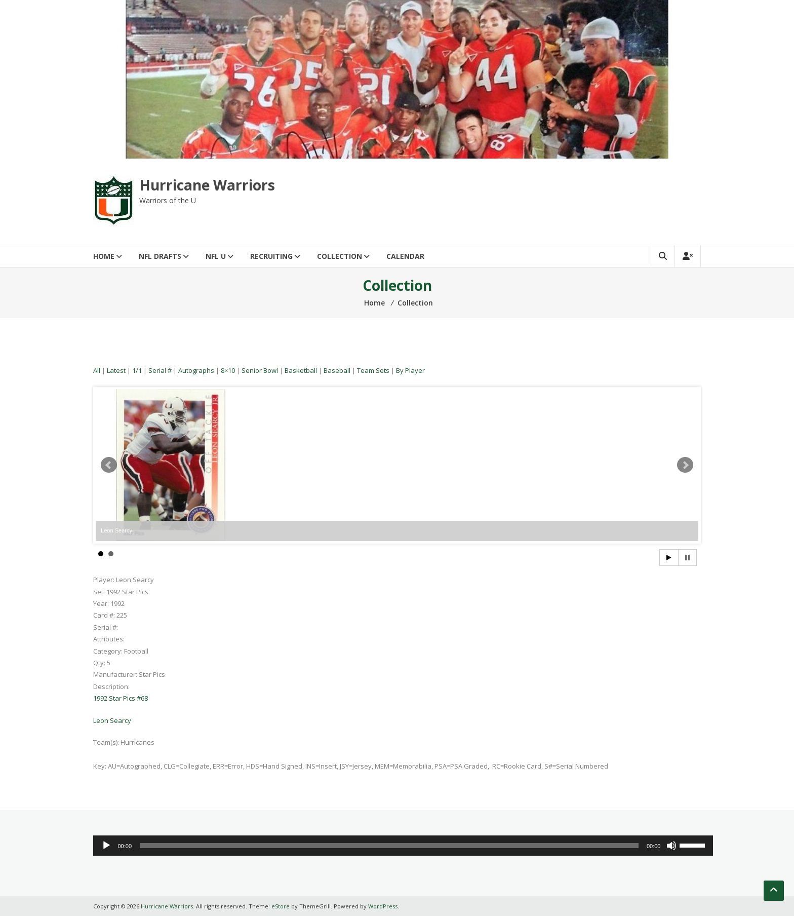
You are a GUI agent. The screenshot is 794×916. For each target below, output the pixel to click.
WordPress (383, 906)
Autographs (196, 370)
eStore (280, 906)
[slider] (389, 845)
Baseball (337, 370)
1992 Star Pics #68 (120, 698)
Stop (687, 557)
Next (685, 465)
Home (103, 256)
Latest (116, 370)
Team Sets (373, 370)
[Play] (106, 846)
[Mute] (671, 846)
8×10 (228, 370)
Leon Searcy (112, 720)
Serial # (160, 370)
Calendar (405, 256)
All (96, 370)
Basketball (301, 370)
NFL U (216, 256)
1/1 (137, 370)
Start (668, 557)
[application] (403, 845)
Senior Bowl (260, 370)
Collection (339, 256)
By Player (410, 370)
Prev (109, 465)
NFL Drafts (160, 256)
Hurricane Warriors (207, 185)
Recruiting (271, 256)
